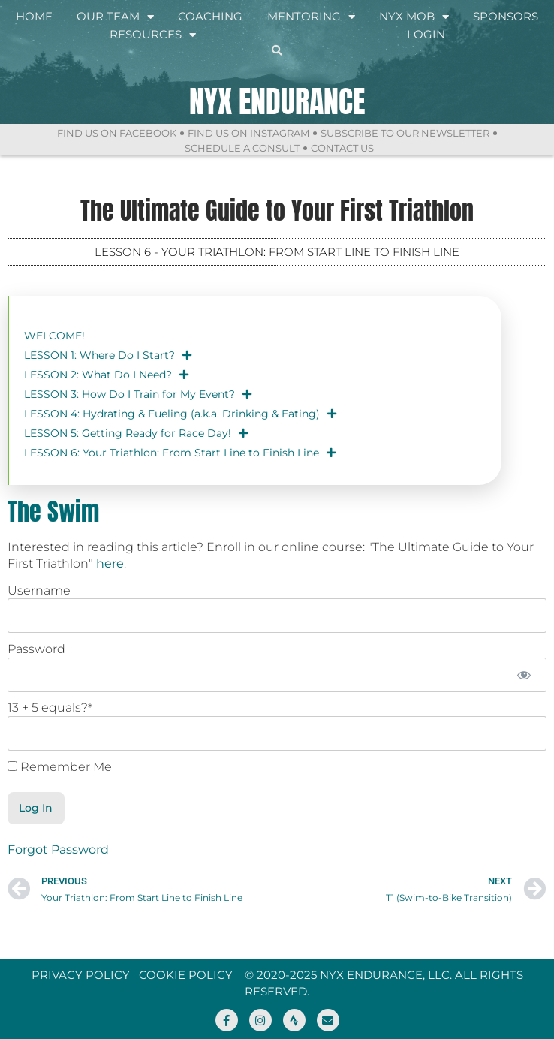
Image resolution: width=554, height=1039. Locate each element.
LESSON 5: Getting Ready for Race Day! (136, 433)
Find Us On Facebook (116, 133)
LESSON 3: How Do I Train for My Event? (137, 394)
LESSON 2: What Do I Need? (106, 374)
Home (34, 16)
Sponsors (505, 16)
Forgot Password (58, 849)
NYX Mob (414, 17)
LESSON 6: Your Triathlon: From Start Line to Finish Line (180, 452)
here (110, 563)
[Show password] (524, 675)
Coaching (210, 16)
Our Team (115, 17)
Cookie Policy (186, 975)
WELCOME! (54, 335)
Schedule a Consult (242, 148)
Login (426, 34)
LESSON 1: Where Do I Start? (107, 355)
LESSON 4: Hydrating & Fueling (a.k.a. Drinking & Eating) (180, 413)
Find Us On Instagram (248, 133)
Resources (153, 35)
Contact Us (342, 148)
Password (36, 649)
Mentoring (311, 17)
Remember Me (60, 767)
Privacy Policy (81, 975)
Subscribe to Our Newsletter (405, 133)
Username (39, 590)
